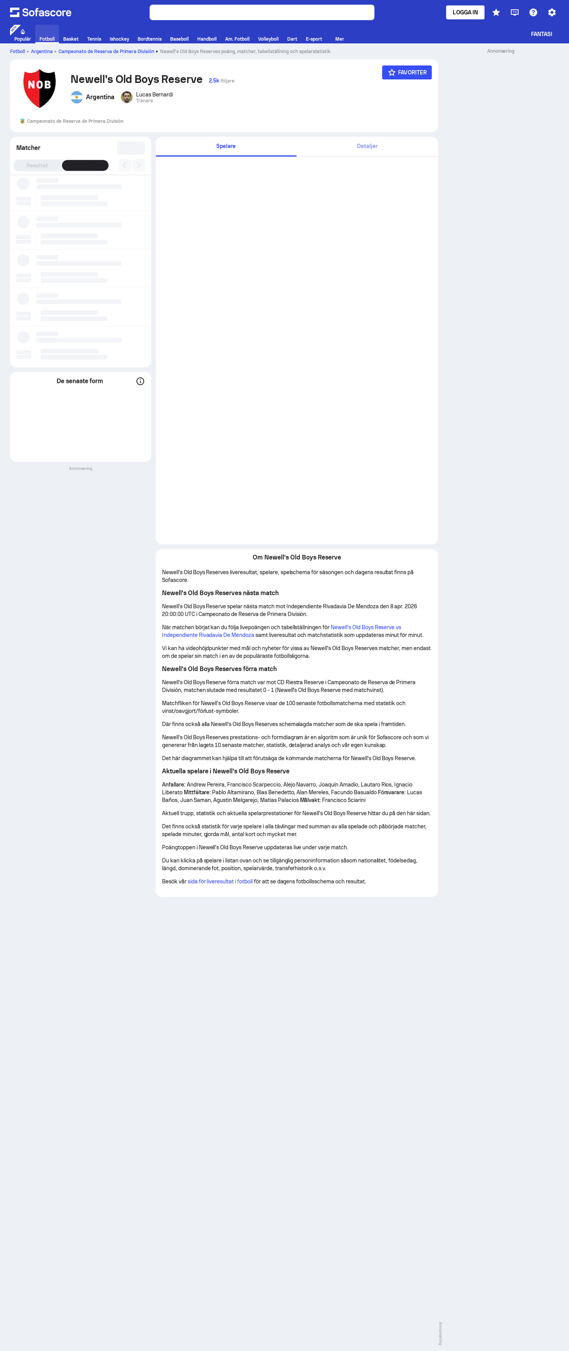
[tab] (226, 147)
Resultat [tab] (37, 165)
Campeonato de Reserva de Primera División (107, 51)
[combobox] (129, 148)
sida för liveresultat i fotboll (220, 881)
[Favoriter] (407, 72)
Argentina (42, 51)
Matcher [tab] (85, 165)
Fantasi (542, 34)
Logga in (465, 12)
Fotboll (17, 51)
